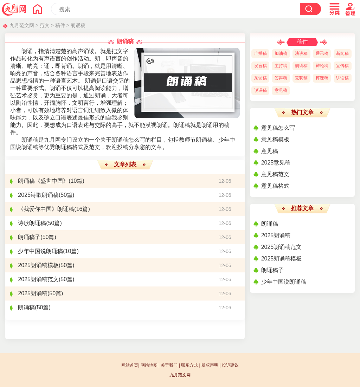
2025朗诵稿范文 (38, 279)
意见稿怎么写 (278, 128)
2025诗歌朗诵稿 (38, 195)
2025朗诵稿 (32, 293)
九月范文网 (21, 25)
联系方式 (189, 365)
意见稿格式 (275, 186)
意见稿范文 (275, 174)
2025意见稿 (276, 163)
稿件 (60, 25)
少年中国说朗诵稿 (40, 251)
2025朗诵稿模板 (38, 265)
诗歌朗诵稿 (32, 223)
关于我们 (169, 365)
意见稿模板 (275, 139)
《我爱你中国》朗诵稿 (46, 209)
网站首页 (129, 365)
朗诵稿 (78, 25)
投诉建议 (230, 365)
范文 (45, 25)
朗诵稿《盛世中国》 (43, 181)
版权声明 (209, 365)
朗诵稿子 (29, 237)
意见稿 (269, 151)
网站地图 (149, 365)
